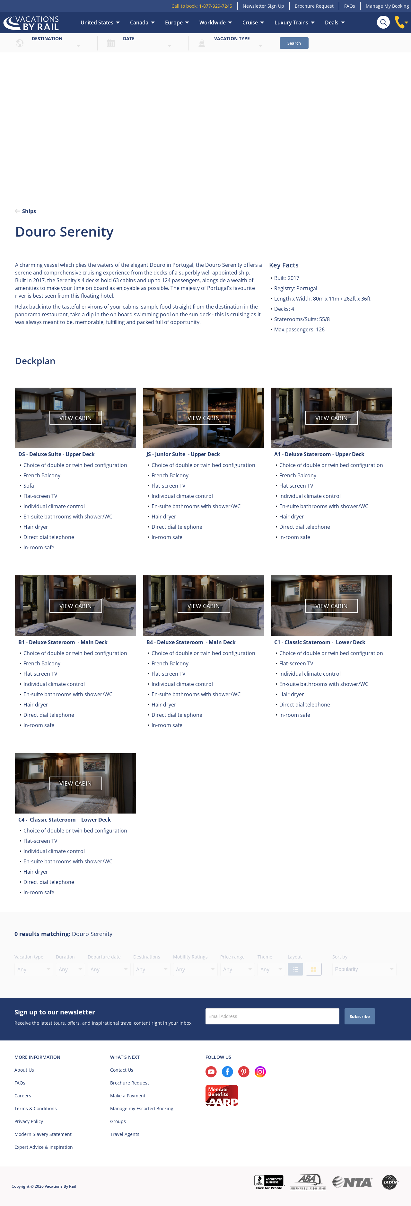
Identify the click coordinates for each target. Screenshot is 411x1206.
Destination (47, 38)
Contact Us (121, 1070)
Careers (22, 1096)
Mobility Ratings (190, 957)
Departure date (104, 957)
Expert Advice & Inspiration (43, 1147)
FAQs (349, 6)
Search (294, 43)
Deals (331, 22)
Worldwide (212, 22)
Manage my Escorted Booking (141, 1108)
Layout (295, 957)
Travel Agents (124, 1134)
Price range (232, 957)
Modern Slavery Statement (43, 1134)
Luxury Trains (291, 22)
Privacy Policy (28, 1121)
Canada (139, 22)
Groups (118, 1121)
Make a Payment (127, 1096)
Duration (65, 957)
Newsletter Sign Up (263, 6)
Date (129, 38)
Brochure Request (314, 6)
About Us (24, 1070)
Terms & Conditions (35, 1108)
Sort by (339, 957)
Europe (174, 22)
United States (97, 22)
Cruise (250, 22)
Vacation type (232, 38)
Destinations (146, 957)
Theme (265, 957)
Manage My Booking (387, 6)
